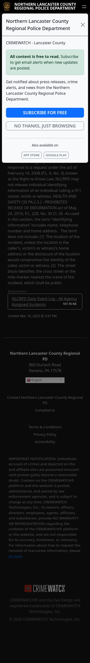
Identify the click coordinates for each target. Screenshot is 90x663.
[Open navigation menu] (84, 6)
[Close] (83, 25)
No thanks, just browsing (45, 126)
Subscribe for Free (45, 112)
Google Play (56, 155)
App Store (32, 155)
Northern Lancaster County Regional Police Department (45, 6)
